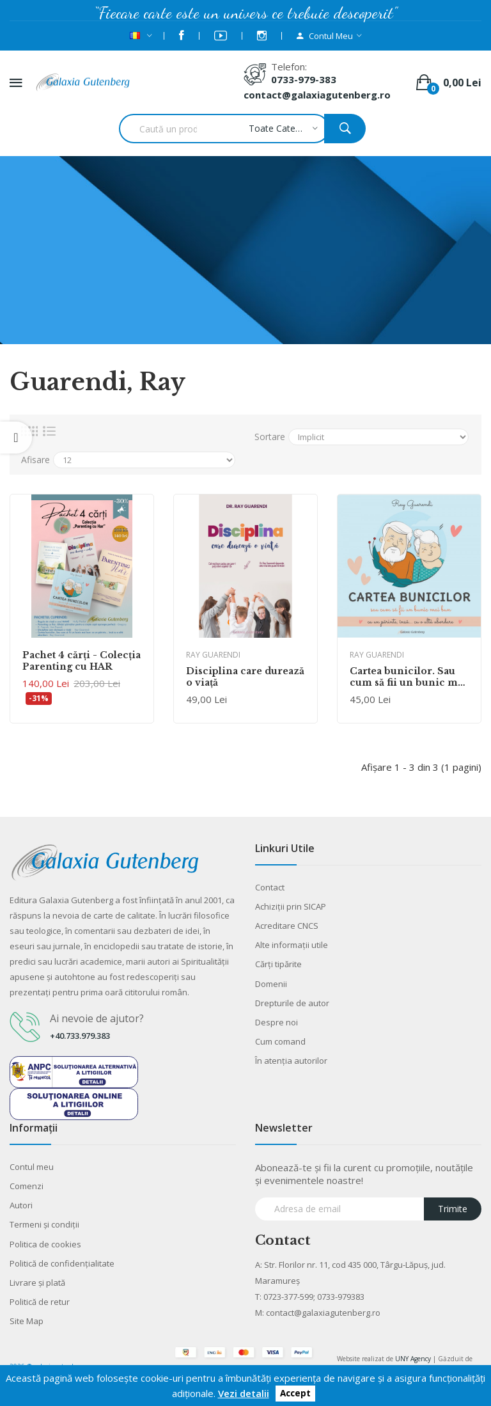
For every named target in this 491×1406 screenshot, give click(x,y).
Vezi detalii (243, 1393)
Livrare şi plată (37, 1282)
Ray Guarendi (213, 654)
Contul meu (32, 1167)
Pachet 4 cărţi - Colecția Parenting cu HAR (81, 660)
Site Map (26, 1321)
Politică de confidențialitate (62, 1263)
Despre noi (276, 1022)
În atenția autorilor (291, 1060)
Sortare (269, 436)
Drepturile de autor (292, 1003)
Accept (295, 1394)
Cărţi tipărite (278, 964)
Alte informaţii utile (291, 945)
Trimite (452, 1209)
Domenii (271, 984)
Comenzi (26, 1186)
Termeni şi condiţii (44, 1224)
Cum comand (280, 1041)
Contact (269, 887)
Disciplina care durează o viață (245, 676)
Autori (21, 1205)
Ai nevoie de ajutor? (97, 1018)
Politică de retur (40, 1301)
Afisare (35, 460)
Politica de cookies (45, 1244)
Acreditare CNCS (286, 925)
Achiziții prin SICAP (290, 906)
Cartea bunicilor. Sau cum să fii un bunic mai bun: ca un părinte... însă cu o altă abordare (408, 676)
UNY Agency (413, 1358)
